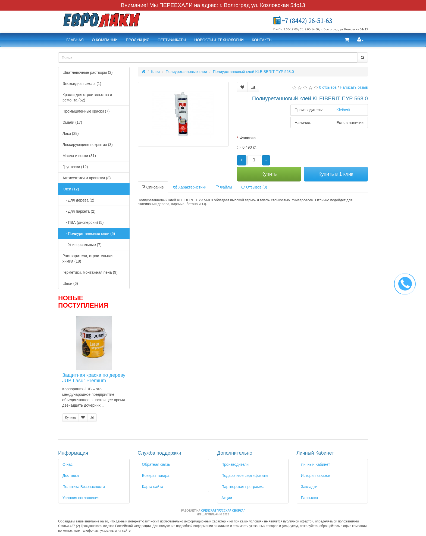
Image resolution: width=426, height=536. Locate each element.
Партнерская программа (243, 486)
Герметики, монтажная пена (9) (90, 272)
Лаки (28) (70, 133)
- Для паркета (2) (78, 211)
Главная (75, 40)
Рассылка (309, 498)
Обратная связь (156, 464)
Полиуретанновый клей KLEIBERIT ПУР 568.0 (253, 71)
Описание (153, 187)
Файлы (224, 187)
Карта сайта (152, 486)
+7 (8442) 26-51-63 (306, 20)
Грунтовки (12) (75, 167)
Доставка (70, 475)
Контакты (262, 40)
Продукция (137, 40)
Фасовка (247, 138)
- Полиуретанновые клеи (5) (88, 233)
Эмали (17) (72, 122)
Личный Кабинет (315, 464)
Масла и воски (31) (79, 156)
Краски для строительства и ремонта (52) (87, 97)
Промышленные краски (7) (85, 111)
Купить (70, 417)
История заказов (315, 475)
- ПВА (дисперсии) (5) (83, 222)
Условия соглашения (80, 498)
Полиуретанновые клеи (186, 71)
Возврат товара (156, 475)
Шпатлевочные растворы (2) (87, 72)
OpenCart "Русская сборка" (223, 510)
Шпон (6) (70, 283)
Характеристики (189, 187)
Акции (226, 498)
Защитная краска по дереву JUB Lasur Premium (93, 377)
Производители (235, 464)
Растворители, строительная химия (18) (87, 258)
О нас (67, 464)
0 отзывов (328, 87)
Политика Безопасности (83, 486)
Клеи (155, 71)
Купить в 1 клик (335, 174)
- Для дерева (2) (78, 200)
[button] (346, 40)
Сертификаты (172, 40)
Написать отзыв (354, 87)
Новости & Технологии (219, 40)
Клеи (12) (70, 189)
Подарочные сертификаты (244, 475)
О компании (105, 40)
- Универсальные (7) (82, 245)
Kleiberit (343, 110)
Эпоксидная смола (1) (81, 83)
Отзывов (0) (254, 187)
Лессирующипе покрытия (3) (87, 144)
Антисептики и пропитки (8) (86, 178)
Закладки (309, 486)
